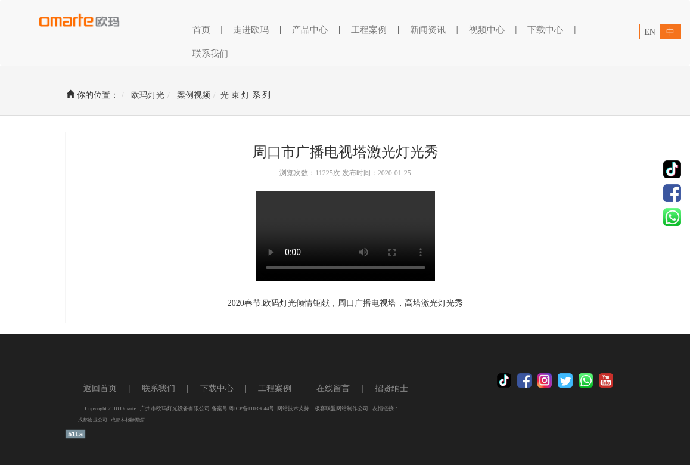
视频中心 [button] (487, 30)
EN (649, 31)
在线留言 (333, 388)
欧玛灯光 (147, 95)
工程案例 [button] (369, 30)
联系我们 (210, 53)
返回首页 (100, 388)
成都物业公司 (92, 420)
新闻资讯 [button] (428, 30)
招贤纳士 (391, 388)
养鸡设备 (136, 420)
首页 (201, 29)
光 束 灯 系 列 (245, 95)
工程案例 (274, 388)
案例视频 (193, 95)
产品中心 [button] (310, 30)
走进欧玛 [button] (251, 30)
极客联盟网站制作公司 (341, 408)
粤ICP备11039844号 (252, 408)
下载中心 (545, 30)
